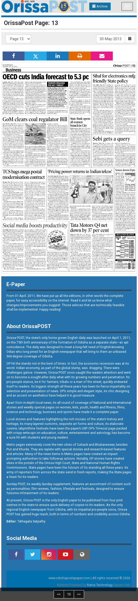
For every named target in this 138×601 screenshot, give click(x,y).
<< (59, 594)
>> (79, 594)
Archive (100, 6)
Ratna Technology (100, 585)
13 (69, 594)
